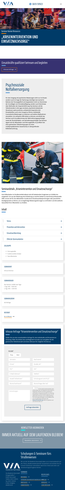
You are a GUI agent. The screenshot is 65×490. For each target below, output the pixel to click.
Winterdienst (24, 477)
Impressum (43, 480)
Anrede (10, 351)
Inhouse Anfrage (9, 69)
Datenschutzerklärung (38, 400)
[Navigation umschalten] (61, 4)
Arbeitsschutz (24, 482)
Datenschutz (44, 482)
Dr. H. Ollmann (8, 317)
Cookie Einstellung (45, 485)
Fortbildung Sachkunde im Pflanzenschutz (31, 480)
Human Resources (25, 485)
